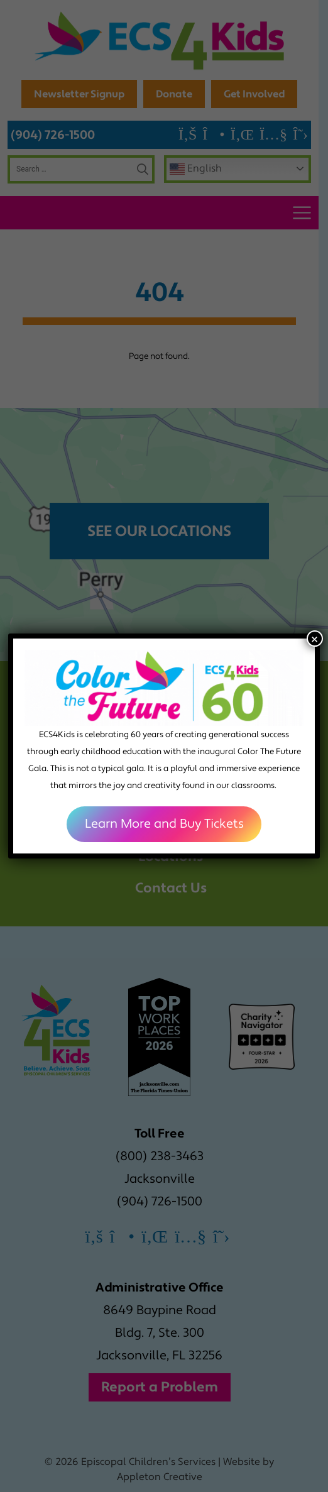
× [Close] (314, 638)
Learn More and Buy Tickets (164, 824)
